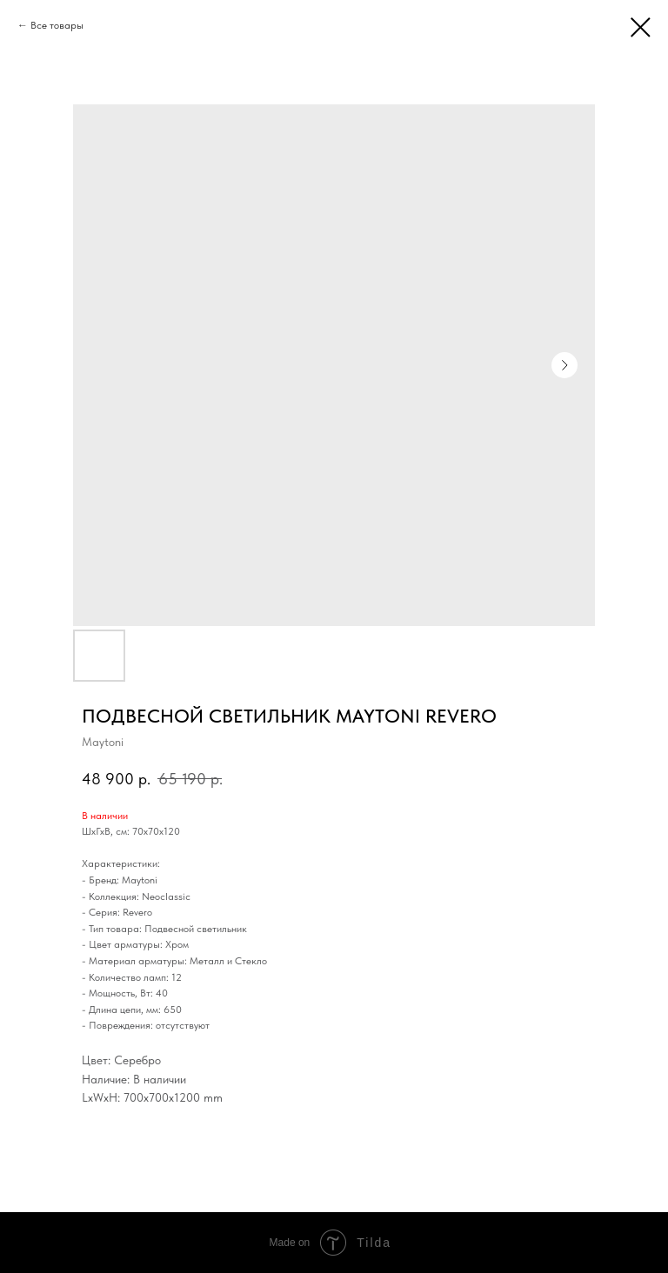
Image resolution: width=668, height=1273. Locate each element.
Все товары (57, 25)
